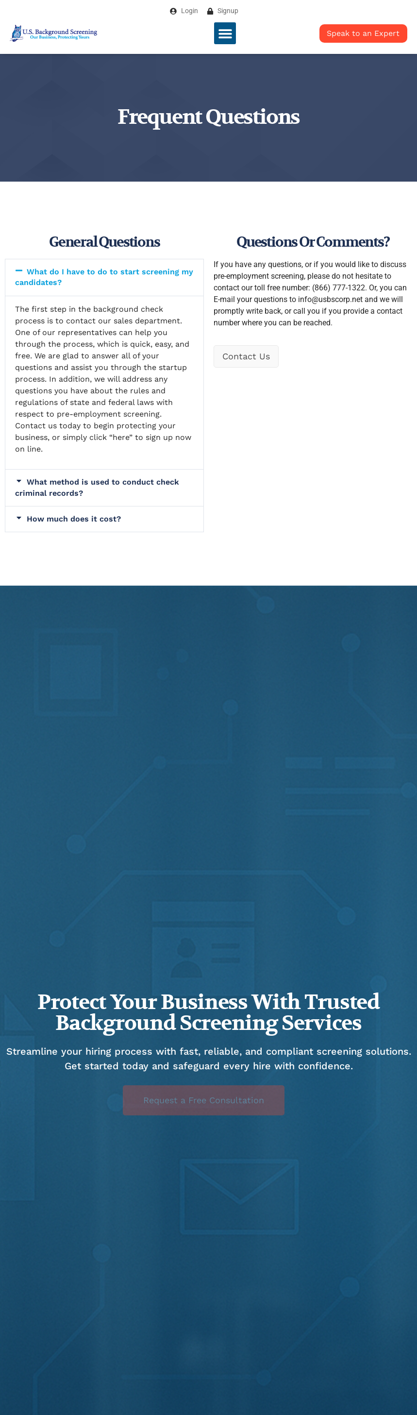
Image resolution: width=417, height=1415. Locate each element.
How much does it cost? (74, 518)
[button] (225, 33)
